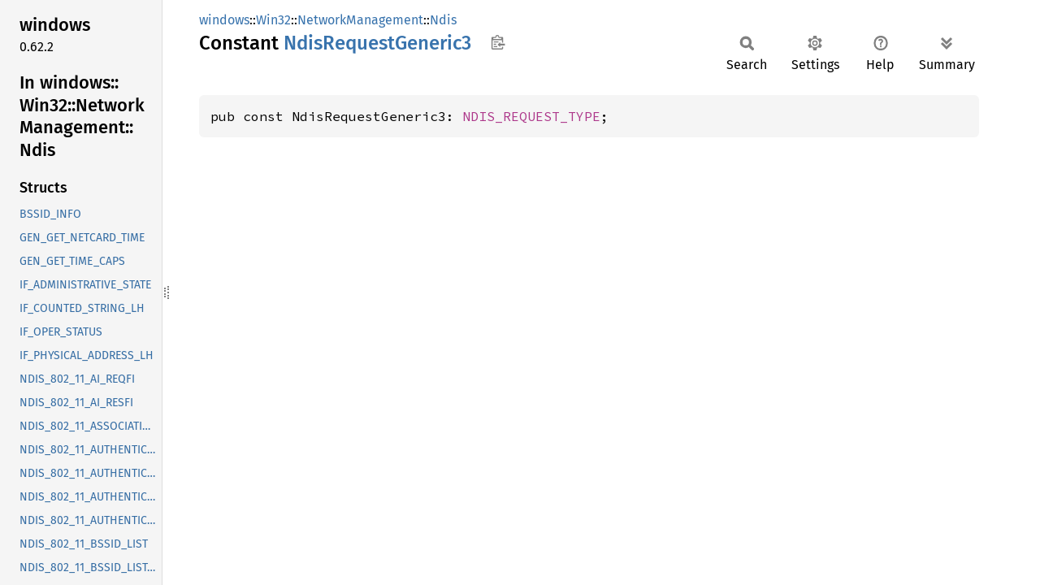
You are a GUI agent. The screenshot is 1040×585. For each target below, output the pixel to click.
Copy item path (497, 42)
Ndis (443, 20)
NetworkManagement (360, 20)
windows (224, 20)
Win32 (273, 20)
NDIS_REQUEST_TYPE (531, 116)
